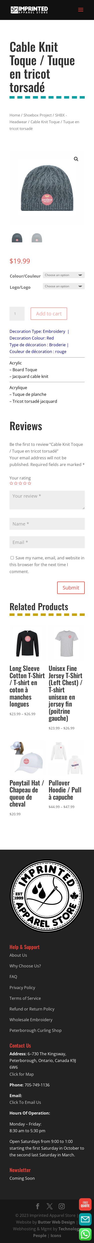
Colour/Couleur (25, 276)
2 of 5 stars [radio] (16, 483)
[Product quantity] (17, 314)
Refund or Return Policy (32, 1009)
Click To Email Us (25, 1102)
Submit (71, 587)
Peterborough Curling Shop (36, 1030)
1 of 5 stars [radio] (11, 483)
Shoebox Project (38, 115)
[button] (76, 159)
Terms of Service (25, 998)
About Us (18, 955)
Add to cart (49, 313)
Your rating (20, 478)
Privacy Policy (22, 987)
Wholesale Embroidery (31, 1019)
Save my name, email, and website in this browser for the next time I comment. (47, 564)
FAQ (13, 976)
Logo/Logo (20, 287)
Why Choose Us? (25, 966)
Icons (56, 1235)
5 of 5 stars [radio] (29, 483)
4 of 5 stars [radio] (25, 483)
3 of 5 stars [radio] (20, 483)
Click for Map (22, 1074)
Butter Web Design (56, 1222)
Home (15, 115)
